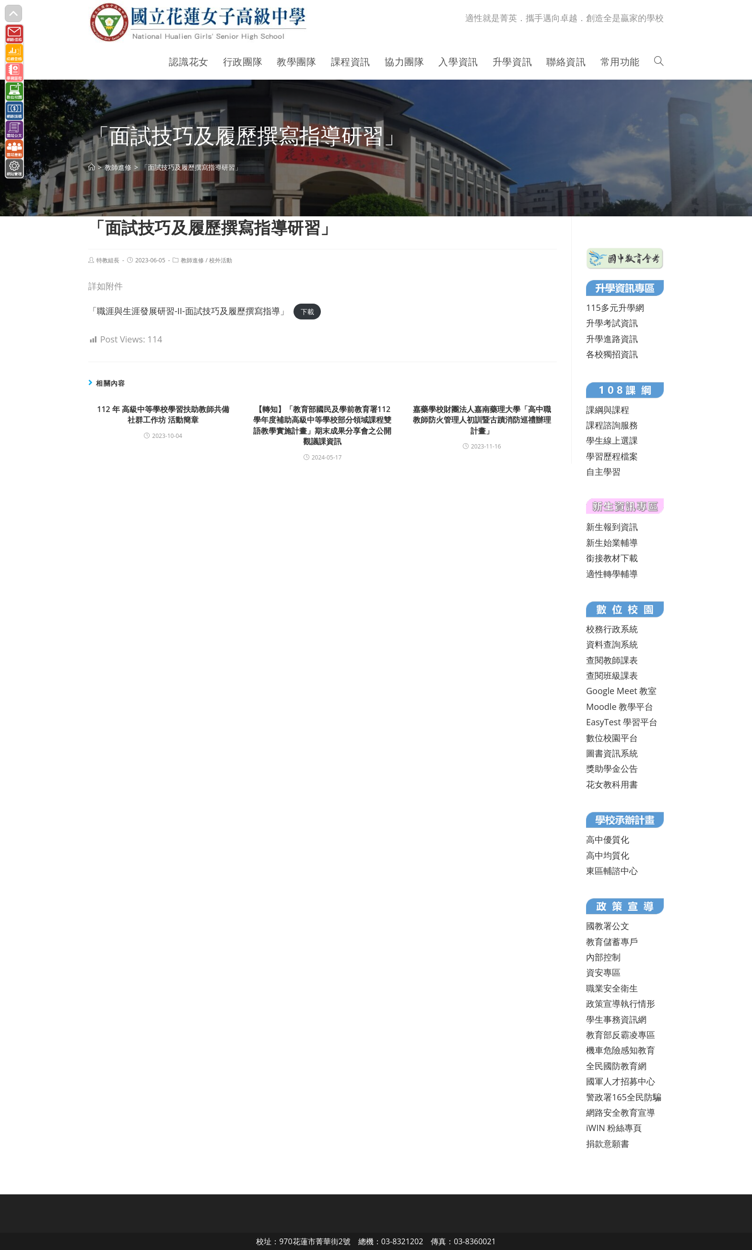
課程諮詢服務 (612, 425)
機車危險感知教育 (620, 1050)
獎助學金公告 (612, 768)
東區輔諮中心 (612, 870)
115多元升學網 (615, 307)
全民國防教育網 (616, 1066)
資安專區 (603, 972)
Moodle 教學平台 (619, 706)
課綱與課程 (607, 409)
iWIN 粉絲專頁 (614, 1127)
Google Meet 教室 (621, 690)
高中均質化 (607, 855)
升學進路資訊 (612, 338)
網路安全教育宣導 (620, 1112)
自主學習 (603, 471)
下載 (307, 311)
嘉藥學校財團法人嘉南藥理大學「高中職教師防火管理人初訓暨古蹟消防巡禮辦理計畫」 (482, 420)
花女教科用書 (612, 784)
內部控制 (603, 957)
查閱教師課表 (612, 660)
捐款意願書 (607, 1143)
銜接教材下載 (612, 558)
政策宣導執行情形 (620, 1003)
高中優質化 (607, 839)
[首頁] (91, 167)
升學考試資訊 (612, 323)
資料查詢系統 (612, 644)
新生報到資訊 (612, 526)
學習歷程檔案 (612, 456)
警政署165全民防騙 (623, 1097)
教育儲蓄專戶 (612, 941)
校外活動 (220, 260)
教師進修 (192, 260)
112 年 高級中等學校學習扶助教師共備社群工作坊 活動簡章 (163, 414)
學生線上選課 (612, 440)
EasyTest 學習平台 (622, 722)
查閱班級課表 (612, 675)
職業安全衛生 (612, 988)
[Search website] (659, 62)
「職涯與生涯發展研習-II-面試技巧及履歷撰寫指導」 (188, 311)
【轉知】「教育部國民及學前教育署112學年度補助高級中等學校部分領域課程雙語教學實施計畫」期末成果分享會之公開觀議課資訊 (322, 425)
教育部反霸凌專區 (620, 1034)
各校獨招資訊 (612, 354)
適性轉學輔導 (612, 573)
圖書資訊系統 (612, 753)
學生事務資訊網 (616, 1019)
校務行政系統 (612, 629)
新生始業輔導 (612, 542)
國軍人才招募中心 (620, 1081)
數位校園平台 (612, 737)
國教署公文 (607, 926)
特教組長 (107, 260)
